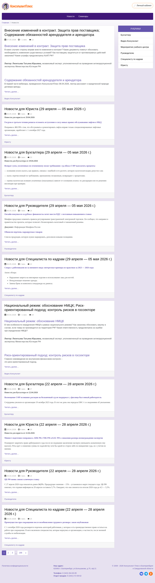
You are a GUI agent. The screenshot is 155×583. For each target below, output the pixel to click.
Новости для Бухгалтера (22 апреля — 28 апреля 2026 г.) (50, 384)
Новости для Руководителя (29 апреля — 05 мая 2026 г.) (49, 206)
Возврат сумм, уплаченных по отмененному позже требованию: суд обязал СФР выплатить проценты (49, 166)
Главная (5, 23)
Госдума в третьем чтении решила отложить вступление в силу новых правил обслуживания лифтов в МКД (52, 122)
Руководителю (10, 249)
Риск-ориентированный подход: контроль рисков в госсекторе (47, 355)
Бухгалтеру (9, 195)
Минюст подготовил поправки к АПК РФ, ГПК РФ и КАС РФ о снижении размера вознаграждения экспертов (53, 438)
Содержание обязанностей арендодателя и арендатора (42, 80)
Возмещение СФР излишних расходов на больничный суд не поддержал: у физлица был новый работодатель (52, 397)
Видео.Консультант (12, 99)
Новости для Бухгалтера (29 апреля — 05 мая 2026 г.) (47, 152)
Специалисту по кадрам (14, 295)
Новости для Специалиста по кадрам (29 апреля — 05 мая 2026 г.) (58, 259)
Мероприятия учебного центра (135, 47)
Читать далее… (11, 92)
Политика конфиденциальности (15, 566)
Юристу (7, 142)
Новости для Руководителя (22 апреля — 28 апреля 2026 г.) (52, 471)
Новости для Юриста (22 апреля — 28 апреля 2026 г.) (47, 424)
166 (20, 553)
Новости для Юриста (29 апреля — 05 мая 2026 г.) (45, 109)
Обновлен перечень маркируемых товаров (23, 232)
